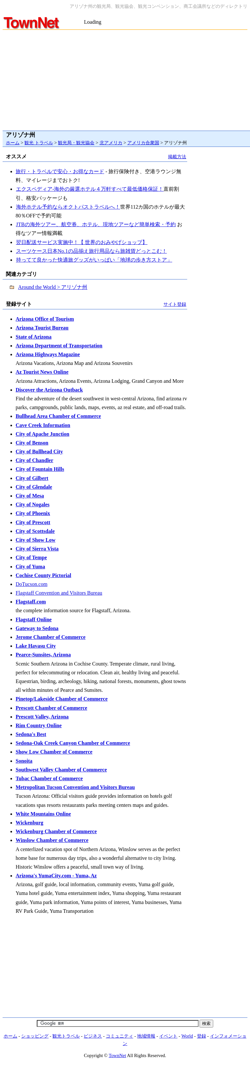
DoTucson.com (32, 584)
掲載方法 (177, 156)
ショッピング (35, 1036)
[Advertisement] (125, 78)
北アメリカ (111, 142)
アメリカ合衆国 (143, 142)
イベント (168, 1036)
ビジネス (93, 1036)
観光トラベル (66, 1036)
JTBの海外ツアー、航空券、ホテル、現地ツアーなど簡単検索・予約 (96, 224)
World (187, 1036)
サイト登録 (174, 304)
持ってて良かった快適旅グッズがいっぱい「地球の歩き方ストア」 (94, 260)
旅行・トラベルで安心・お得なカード (60, 171)
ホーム (13, 142)
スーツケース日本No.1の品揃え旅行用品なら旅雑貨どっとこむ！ (91, 251)
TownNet (117, 1055)
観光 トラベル (38, 142)
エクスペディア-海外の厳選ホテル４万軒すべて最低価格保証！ (89, 189)
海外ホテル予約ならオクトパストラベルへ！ (68, 207)
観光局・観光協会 (76, 142)
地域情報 (146, 1036)
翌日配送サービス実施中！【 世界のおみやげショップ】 (81, 242)
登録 (201, 1036)
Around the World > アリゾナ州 (53, 287)
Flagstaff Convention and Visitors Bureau (59, 593)
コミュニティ (119, 1036)
